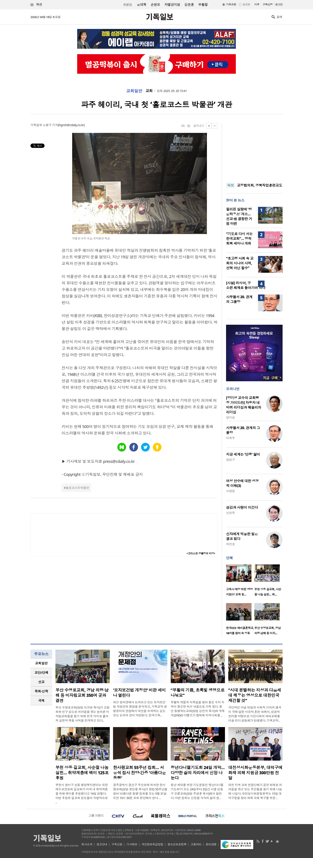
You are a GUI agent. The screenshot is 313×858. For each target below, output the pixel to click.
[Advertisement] (254, 150)
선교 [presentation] (41, 682)
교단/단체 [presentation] (41, 672)
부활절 (203, 4)
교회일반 (134, 91)
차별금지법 (172, 4)
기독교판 (231, 4)
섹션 (36, 4)
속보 (230, 185)
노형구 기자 (50, 125)
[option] (240, 581)
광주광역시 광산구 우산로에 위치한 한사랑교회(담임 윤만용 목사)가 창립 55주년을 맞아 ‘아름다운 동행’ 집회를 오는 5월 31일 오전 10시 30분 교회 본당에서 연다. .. (140, 791)
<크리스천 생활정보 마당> (200, 553)
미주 (256, 4)
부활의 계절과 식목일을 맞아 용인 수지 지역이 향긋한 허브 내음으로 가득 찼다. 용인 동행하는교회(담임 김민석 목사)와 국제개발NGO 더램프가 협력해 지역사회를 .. (198, 708)
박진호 (230, 544)
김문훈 (189, 4)
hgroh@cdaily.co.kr (71, 125)
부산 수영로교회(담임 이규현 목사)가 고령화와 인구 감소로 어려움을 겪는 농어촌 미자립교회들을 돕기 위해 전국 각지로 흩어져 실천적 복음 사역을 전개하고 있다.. (82, 714)
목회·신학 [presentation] (41, 691)
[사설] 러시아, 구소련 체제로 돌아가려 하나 (245, 285)
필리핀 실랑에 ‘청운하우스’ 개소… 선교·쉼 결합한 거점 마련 (239, 216)
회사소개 (86, 844)
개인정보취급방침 (152, 844)
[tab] (41, 663)
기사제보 (132, 844)
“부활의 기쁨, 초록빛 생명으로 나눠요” (198, 692)
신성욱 (230, 513)
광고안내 (102, 844)
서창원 (230, 491)
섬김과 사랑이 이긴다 (242, 507)
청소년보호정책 (176, 844)
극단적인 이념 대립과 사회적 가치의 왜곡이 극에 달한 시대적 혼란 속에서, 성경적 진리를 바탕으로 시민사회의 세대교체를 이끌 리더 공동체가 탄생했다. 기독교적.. (254, 714)
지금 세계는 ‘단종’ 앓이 (243, 454)
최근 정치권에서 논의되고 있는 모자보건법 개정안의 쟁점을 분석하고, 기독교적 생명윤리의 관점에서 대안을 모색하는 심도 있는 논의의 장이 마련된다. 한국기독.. (140, 708)
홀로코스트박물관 (77, 488)
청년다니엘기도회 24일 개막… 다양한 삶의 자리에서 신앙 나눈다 (198, 773)
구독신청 (268, 4)
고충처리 (196, 844)
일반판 (246, 4)
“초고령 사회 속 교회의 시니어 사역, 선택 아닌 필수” (239, 263)
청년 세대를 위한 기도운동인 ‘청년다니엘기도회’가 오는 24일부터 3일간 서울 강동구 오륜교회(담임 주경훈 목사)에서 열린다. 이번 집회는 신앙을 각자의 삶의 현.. (197, 791)
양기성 (230, 417)
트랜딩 (127, 5)
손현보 (155, 4)
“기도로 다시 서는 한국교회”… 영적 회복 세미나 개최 (239, 238)
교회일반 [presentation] (41, 663)
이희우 (230, 438)
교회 (149, 91)
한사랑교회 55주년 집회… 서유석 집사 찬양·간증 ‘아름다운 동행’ (139, 773)
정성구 (230, 460)
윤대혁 (141, 4)
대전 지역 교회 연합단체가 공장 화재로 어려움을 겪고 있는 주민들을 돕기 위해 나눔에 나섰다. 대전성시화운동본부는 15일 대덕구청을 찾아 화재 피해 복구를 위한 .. (255, 791)
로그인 (279, 4)
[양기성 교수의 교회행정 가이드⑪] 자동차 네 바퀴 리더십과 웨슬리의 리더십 (243, 405)
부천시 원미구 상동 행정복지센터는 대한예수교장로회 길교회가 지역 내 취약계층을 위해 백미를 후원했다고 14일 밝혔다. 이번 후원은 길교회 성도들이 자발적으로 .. (81, 793)
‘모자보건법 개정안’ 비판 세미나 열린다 (139, 692)
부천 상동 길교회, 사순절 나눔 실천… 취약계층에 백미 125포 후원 (82, 773)
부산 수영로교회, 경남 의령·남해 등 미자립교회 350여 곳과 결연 (81, 695)
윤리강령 (211, 844)
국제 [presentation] (41, 700)
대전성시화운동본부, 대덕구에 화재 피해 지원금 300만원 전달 (255, 773)
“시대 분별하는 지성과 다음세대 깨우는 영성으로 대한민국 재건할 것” (254, 695)
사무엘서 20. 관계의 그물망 (239, 299)
